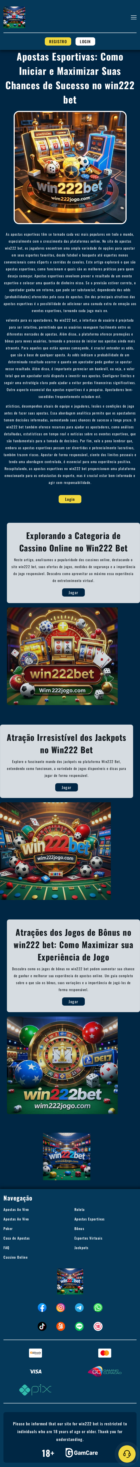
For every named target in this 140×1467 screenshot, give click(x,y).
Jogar (80, 592)
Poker (8, 1228)
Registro (58, 41)
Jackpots (81, 1247)
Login (85, 41)
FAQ (6, 1247)
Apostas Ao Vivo (16, 1209)
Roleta (79, 1209)
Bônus (79, 1228)
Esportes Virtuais (88, 1238)
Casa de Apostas (16, 1238)
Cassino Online (15, 1257)
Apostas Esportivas (89, 1219)
